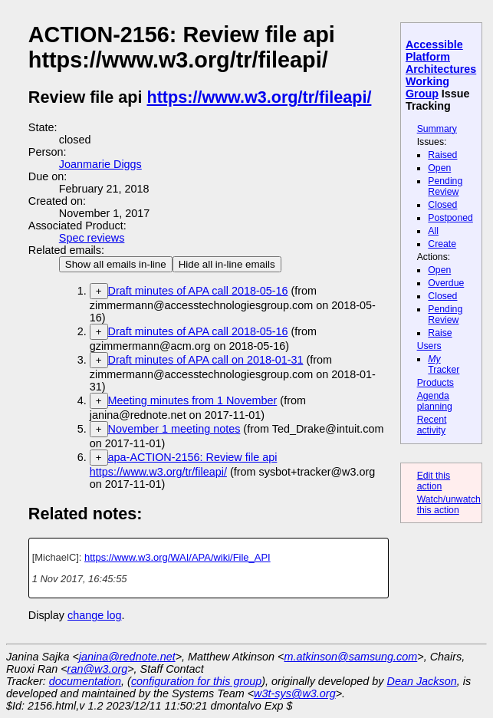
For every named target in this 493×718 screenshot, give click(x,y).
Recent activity (432, 425)
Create (442, 244)
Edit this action (434, 481)
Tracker (443, 364)
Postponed (450, 217)
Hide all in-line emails (227, 264)
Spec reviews (92, 238)
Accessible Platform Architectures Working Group (441, 69)
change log (94, 615)
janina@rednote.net (127, 656)
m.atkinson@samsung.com (351, 656)
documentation (85, 681)
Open (439, 168)
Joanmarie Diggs (100, 164)
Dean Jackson (422, 681)
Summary (437, 129)
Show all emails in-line (115, 264)
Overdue (446, 283)
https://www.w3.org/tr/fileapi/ (259, 97)
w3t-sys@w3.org (295, 693)
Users (429, 346)
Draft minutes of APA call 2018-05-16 (198, 291)
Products (435, 382)
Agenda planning (434, 401)
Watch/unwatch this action (449, 504)
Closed (442, 204)
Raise (440, 333)
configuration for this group (196, 681)
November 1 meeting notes (174, 429)
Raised (442, 155)
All (433, 231)
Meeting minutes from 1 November (193, 400)
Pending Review (445, 186)
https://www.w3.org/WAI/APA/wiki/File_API (177, 557)
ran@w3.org (97, 669)
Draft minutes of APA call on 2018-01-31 (206, 360)
